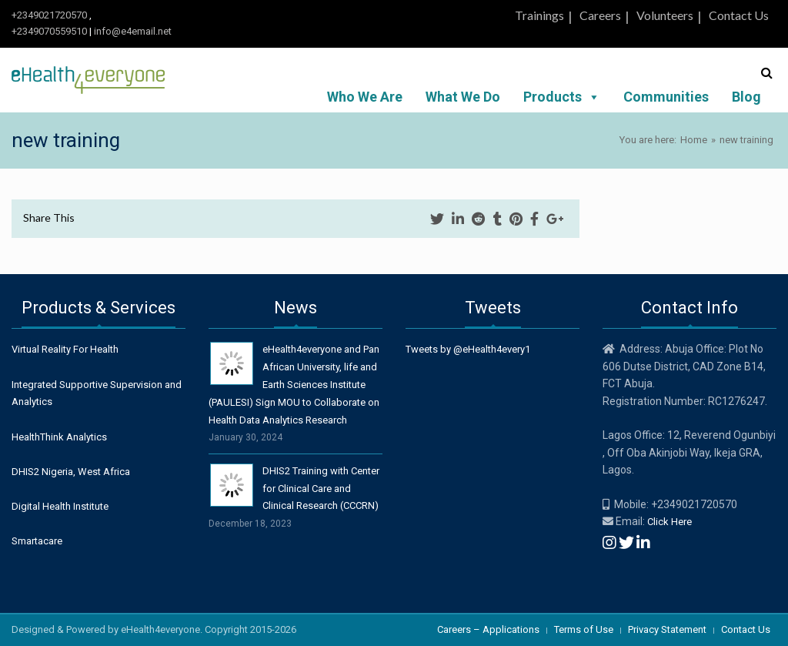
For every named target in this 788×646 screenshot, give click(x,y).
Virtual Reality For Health (65, 349)
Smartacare (37, 541)
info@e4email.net (133, 31)
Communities (666, 97)
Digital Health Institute (60, 506)
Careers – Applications (488, 629)
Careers (600, 15)
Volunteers (664, 15)
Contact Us (739, 15)
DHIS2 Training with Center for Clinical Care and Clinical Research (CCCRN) (320, 488)
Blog (746, 97)
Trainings (539, 15)
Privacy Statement (667, 629)
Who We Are (364, 97)
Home (693, 140)
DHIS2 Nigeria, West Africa (71, 471)
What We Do (463, 97)
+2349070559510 (49, 31)
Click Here (669, 521)
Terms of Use (583, 629)
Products (561, 97)
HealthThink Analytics (59, 437)
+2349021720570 (49, 15)
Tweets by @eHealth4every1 (468, 349)
